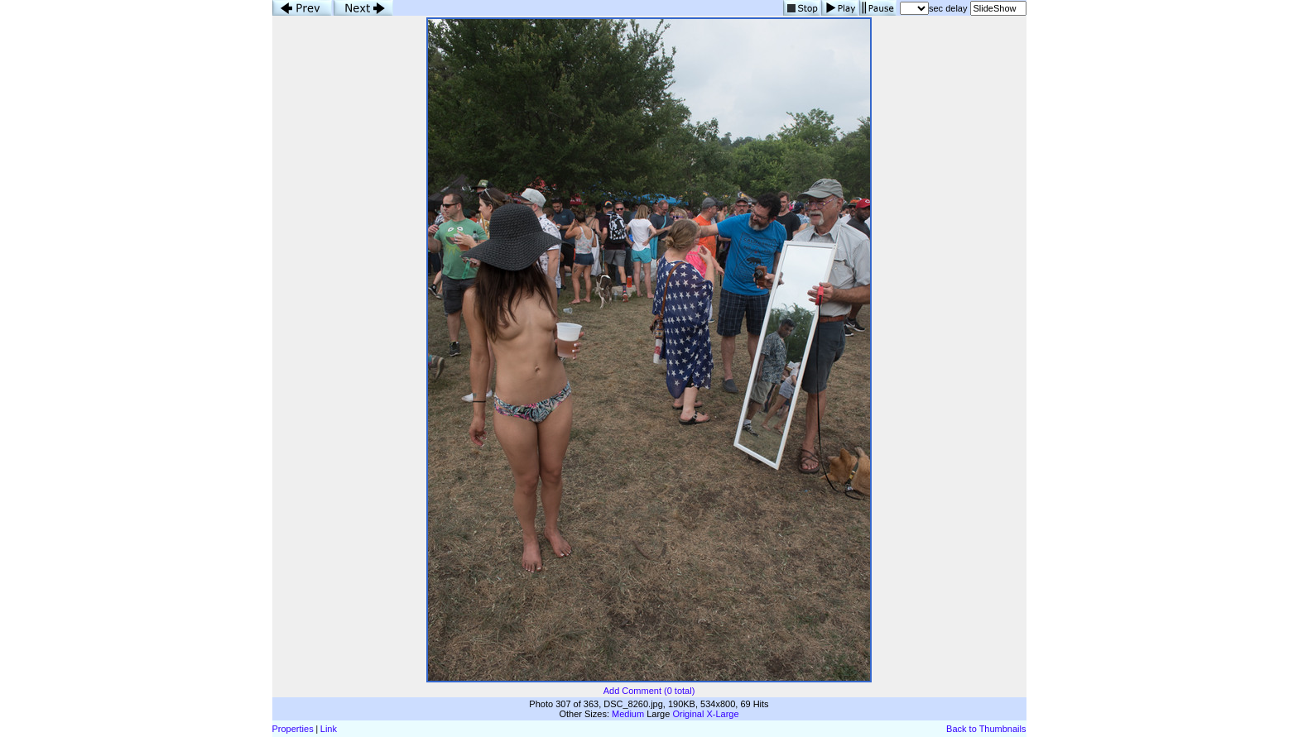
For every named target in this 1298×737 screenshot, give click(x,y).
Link (328, 729)
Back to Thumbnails (986, 729)
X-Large (722, 714)
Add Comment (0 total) (649, 691)
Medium (628, 714)
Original (688, 714)
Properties (293, 729)
